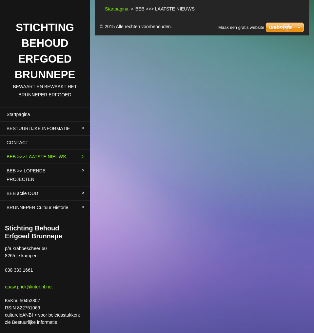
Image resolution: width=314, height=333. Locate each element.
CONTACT (18, 142)
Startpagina (18, 114)
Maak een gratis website (241, 27)
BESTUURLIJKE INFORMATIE (38, 128)
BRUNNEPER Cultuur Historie (37, 207)
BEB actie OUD (22, 193)
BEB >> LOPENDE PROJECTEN (26, 175)
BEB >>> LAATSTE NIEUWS (36, 156)
